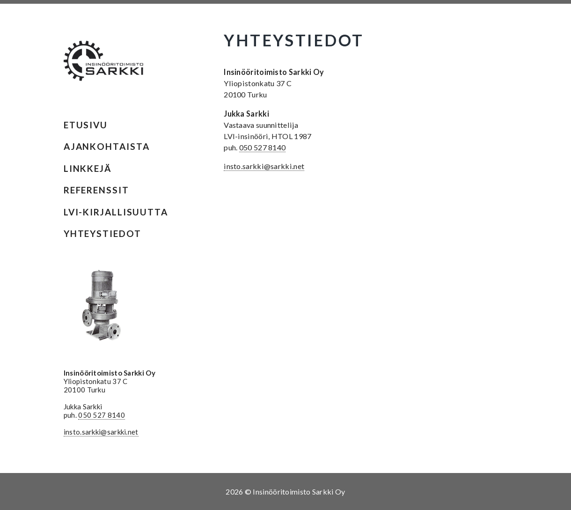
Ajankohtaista (107, 146)
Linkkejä (87, 168)
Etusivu (86, 124)
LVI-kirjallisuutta (116, 212)
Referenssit (96, 190)
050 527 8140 (101, 415)
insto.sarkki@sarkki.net (101, 432)
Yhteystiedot (102, 233)
